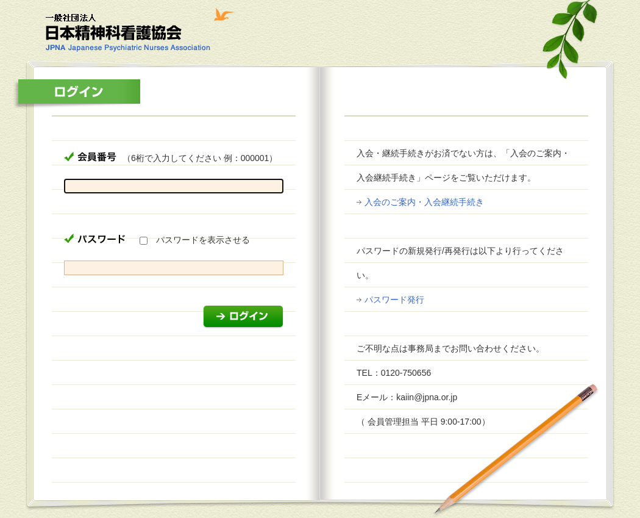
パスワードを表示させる (203, 240)
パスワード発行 (394, 299)
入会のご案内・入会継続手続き (424, 202)
